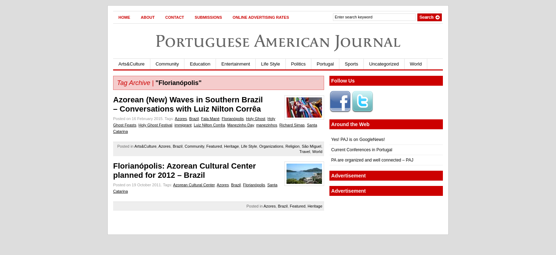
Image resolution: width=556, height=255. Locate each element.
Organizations (271, 146)
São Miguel (311, 146)
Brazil (194, 119)
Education (200, 64)
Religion (292, 146)
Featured (214, 146)
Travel (304, 151)
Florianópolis (233, 119)
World (416, 64)
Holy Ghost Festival (155, 125)
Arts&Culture (131, 64)
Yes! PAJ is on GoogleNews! (358, 139)
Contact (174, 17)
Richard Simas (292, 125)
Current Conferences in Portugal (361, 149)
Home (124, 17)
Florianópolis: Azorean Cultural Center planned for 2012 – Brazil (184, 171)
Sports (351, 64)
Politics (298, 64)
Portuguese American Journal (278, 40)
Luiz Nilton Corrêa (209, 125)
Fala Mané (210, 119)
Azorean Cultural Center (194, 185)
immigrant (182, 125)
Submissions (208, 17)
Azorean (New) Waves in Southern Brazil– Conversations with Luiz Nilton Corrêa (188, 104)
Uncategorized (384, 64)
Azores (181, 119)
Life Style (270, 64)
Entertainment (235, 64)
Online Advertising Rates (261, 17)
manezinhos (266, 125)
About (148, 17)
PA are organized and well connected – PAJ (372, 160)
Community (167, 64)
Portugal (325, 64)
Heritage (231, 146)
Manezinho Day (240, 125)
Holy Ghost (255, 119)
